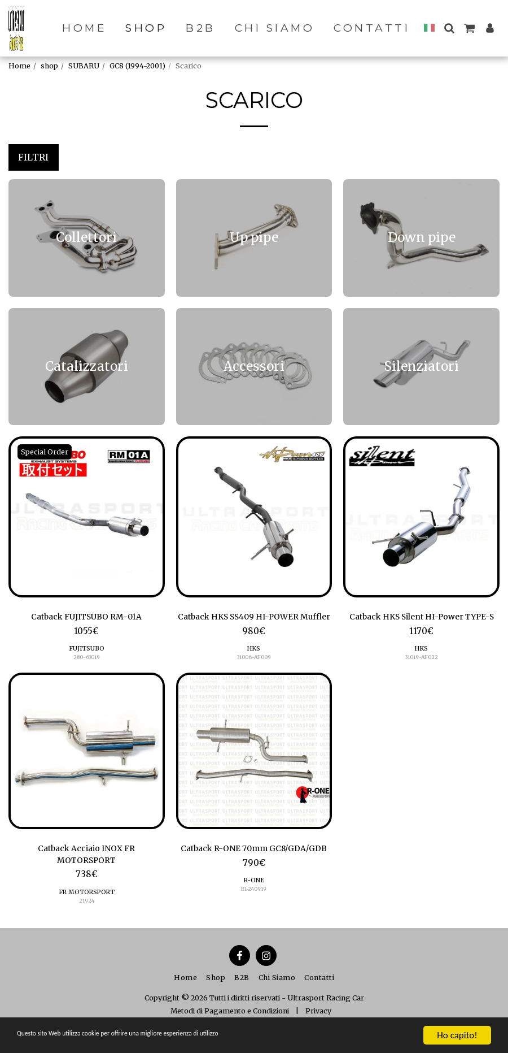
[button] (449, 28)
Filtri (33, 157)
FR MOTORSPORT (87, 909)
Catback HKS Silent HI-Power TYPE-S (421, 624)
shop (49, 66)
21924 (86, 918)
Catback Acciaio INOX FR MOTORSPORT (86, 871)
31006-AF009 (253, 671)
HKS (254, 664)
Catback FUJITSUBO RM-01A (86, 617)
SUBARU (83, 66)
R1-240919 (254, 918)
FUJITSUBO (86, 650)
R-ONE (254, 909)
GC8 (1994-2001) (137, 66)
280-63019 (86, 658)
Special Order (45, 452)
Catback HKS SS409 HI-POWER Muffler (254, 624)
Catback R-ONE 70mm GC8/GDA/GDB (254, 871)
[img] (86, 516)
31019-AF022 (421, 671)
